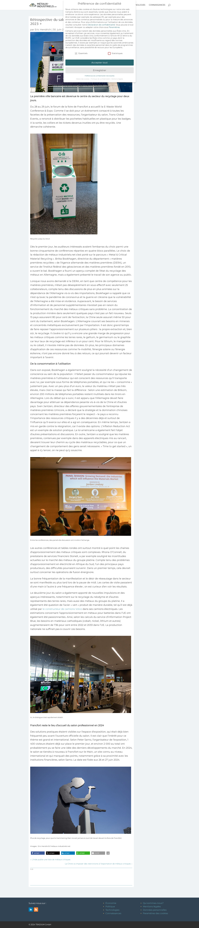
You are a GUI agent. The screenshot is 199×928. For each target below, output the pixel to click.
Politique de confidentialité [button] (100, 78)
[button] (38, 853)
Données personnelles (155, 910)
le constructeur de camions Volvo (62, 609)
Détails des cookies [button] (83, 78)
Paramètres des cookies (155, 913)
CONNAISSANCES (157, 5)
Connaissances (113, 913)
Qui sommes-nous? (153, 903)
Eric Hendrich (43, 29)
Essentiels (81, 52)
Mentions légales (152, 906)
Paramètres (114, 26)
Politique (110, 906)
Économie (110, 903)
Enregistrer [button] (99, 69)
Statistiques (115, 52)
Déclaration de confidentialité (101, 24)
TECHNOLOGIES (137, 5)
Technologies (112, 910)
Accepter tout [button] (99, 61)
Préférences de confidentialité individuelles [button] (99, 75)
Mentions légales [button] (117, 78)
